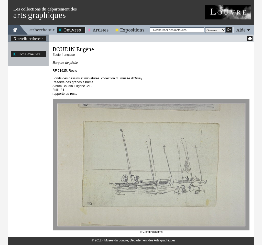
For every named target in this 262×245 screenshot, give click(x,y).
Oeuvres (72, 30)
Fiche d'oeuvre (29, 54)
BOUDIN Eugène (73, 49)
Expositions (132, 30)
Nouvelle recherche (28, 39)
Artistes (100, 30)
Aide (241, 30)
